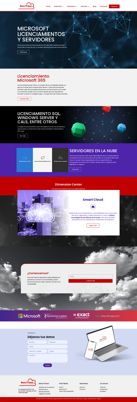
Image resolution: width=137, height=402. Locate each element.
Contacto (103, 6)
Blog (94, 6)
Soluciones (72, 6)
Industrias (58, 6)
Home (48, 6)
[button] (66, 236)
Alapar (99, 399)
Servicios (85, 6)
